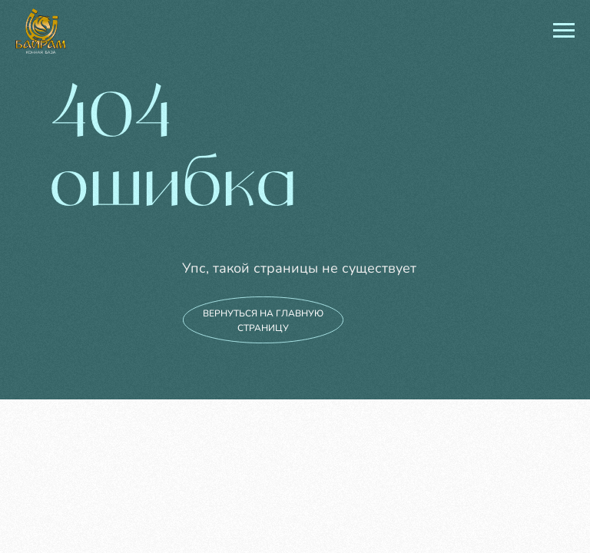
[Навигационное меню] (564, 30)
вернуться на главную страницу (263, 320)
